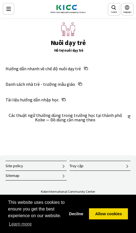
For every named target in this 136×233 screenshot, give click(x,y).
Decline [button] (76, 214)
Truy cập (76, 165)
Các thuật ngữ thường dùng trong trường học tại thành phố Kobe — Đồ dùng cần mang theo (65, 117)
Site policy (14, 165)
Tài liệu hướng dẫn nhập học (32, 99)
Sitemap (12, 175)
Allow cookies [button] (108, 214)
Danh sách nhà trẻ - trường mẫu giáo (40, 84)
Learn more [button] (20, 224)
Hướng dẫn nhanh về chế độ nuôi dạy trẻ (43, 68)
